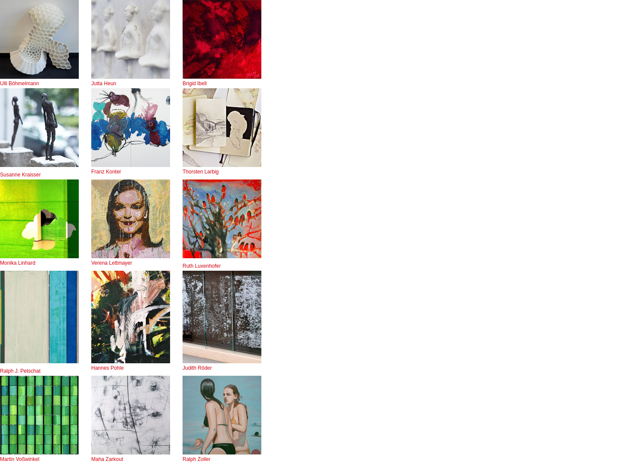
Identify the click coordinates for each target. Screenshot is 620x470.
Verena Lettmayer (130, 260)
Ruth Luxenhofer (202, 266)
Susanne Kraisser (20, 175)
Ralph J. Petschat (20, 371)
